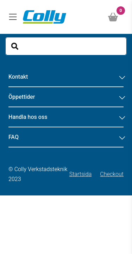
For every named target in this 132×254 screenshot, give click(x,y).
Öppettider (66, 97)
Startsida (80, 174)
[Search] (66, 46)
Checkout (112, 174)
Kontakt (66, 77)
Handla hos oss (66, 117)
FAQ (66, 137)
